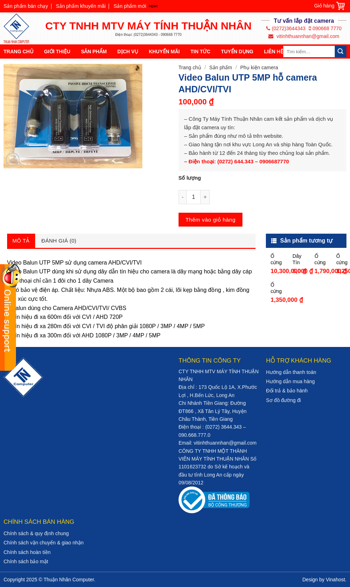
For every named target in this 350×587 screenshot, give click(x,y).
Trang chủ (18, 51)
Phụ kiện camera (259, 67)
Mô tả (21, 241)
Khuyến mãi (164, 51)
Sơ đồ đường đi (283, 400)
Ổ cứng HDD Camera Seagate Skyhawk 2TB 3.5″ (321, 259)
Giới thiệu (57, 51)
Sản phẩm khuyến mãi (81, 6)
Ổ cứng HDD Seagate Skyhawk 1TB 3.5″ (342, 259)
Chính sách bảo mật (26, 561)
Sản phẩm (93, 51)
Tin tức (200, 51)
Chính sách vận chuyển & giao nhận (44, 542)
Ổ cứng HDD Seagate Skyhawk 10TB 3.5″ (276, 259)
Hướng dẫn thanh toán (291, 372)
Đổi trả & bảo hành (287, 390)
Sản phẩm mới (130, 6)
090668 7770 (325, 28)
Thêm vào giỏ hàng (210, 220)
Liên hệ (273, 51)
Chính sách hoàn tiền (27, 552)
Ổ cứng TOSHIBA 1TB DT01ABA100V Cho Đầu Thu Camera (276, 288)
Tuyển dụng (237, 51)
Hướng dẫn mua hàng (290, 381)
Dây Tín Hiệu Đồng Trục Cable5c (298, 259)
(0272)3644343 (286, 28)
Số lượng (190, 178)
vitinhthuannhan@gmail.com (303, 36)
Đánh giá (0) (59, 241)
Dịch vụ (127, 51)
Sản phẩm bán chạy (26, 6)
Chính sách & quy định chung (36, 533)
